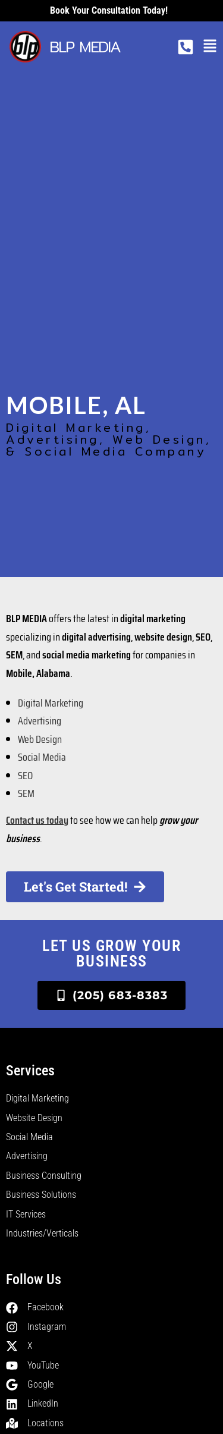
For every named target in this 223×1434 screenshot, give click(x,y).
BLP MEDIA (84, 46)
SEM (26, 793)
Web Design (40, 739)
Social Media (42, 757)
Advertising (39, 721)
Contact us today (37, 820)
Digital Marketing (50, 703)
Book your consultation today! (109, 10)
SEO (25, 775)
